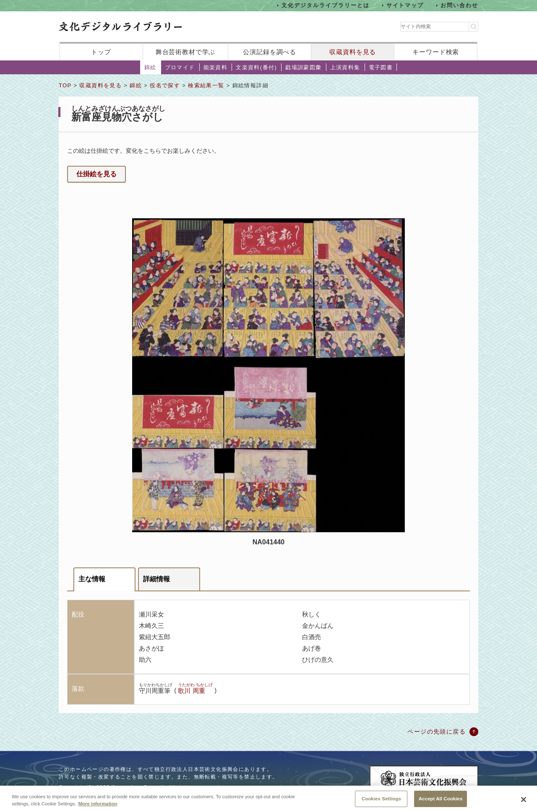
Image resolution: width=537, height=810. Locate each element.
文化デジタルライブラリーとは (325, 5)
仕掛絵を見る (96, 174)
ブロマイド (180, 67)
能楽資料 (215, 67)
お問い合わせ (459, 5)
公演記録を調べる (269, 51)
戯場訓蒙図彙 (303, 67)
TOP (65, 85)
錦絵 (150, 67)
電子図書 (381, 67)
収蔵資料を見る (352, 51)
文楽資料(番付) (256, 67)
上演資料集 (345, 67)
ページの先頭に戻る (436, 731)
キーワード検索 (435, 51)
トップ (101, 51)
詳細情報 (156, 579)
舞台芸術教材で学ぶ (186, 51)
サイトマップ (405, 5)
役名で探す (165, 85)
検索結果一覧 (206, 85)
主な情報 (91, 579)
